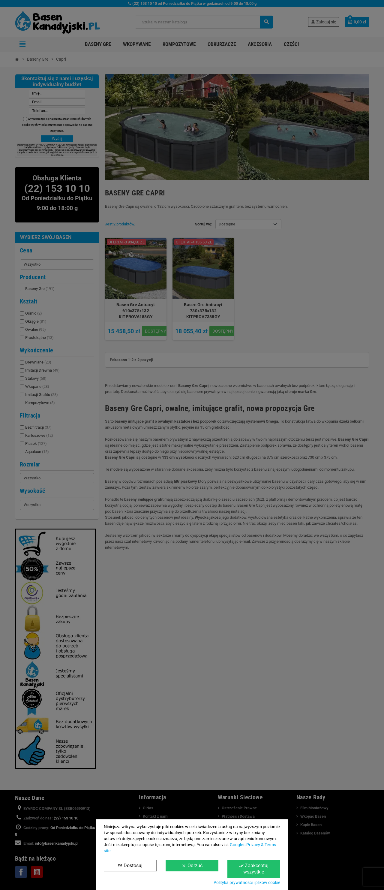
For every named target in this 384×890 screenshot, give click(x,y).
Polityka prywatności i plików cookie (247, 882)
